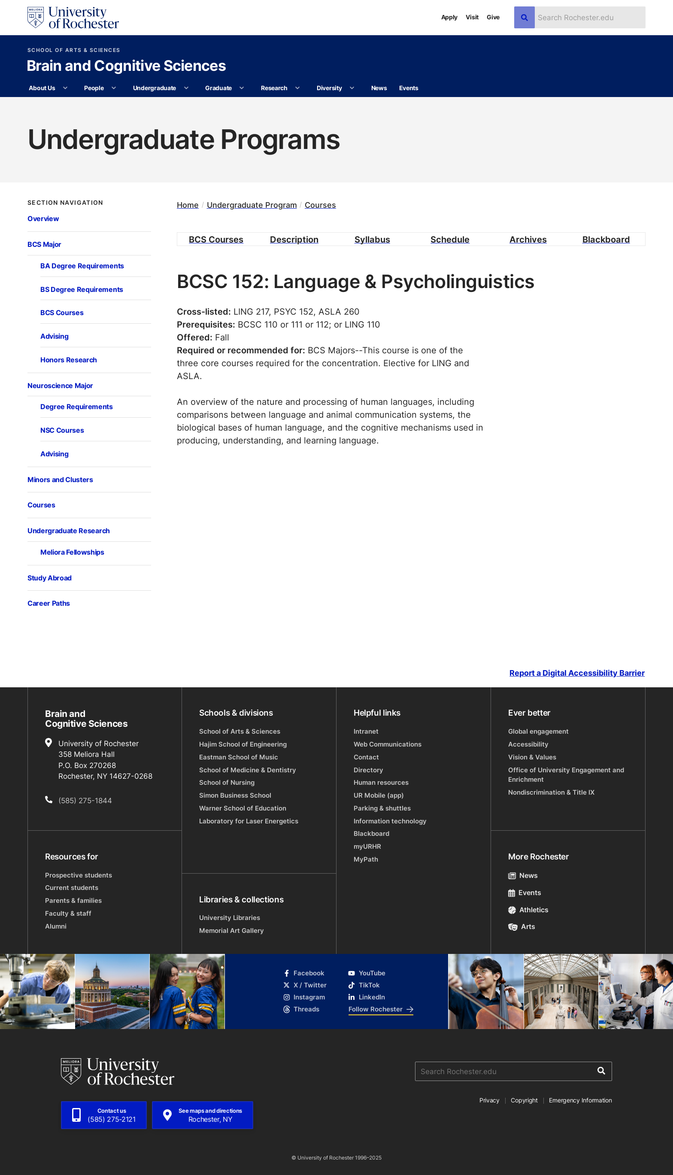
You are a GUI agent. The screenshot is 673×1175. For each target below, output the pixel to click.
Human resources (381, 782)
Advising (54, 336)
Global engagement (538, 731)
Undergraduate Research (68, 530)
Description (294, 239)
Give (493, 17)
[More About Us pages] (65, 88)
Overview (43, 218)
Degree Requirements (76, 406)
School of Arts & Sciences (74, 50)
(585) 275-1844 (85, 800)
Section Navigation (65, 203)
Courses (41, 505)
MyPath (366, 859)
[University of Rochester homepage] (73, 17)
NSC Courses (62, 430)
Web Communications (387, 744)
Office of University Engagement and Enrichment (566, 774)
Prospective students (78, 875)
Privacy (489, 1100)
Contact (366, 757)
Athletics (528, 909)
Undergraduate (154, 88)
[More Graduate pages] (241, 88)
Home (188, 205)
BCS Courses (61, 312)
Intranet (366, 731)
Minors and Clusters (60, 479)
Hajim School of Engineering (243, 744)
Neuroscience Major (60, 385)
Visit (472, 17)
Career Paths (48, 603)
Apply (449, 17)
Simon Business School (235, 795)
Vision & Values (532, 757)
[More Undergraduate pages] (186, 88)
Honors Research (68, 359)
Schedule (450, 239)
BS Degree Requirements (81, 289)
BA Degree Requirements (82, 265)
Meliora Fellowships (72, 552)
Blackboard (606, 239)
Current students (71, 887)
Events (408, 88)
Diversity (329, 88)
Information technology (390, 821)
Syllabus (372, 239)
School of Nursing (227, 782)
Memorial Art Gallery (231, 930)
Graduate (218, 88)
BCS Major (44, 244)
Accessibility (528, 744)
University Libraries (229, 917)
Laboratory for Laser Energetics (248, 821)
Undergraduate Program (252, 205)
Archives (528, 239)
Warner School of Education (242, 808)
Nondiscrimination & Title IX (551, 792)
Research (274, 88)
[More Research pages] (297, 88)
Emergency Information (580, 1100)
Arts (521, 926)
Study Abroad (49, 578)
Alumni (56, 926)
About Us (42, 88)
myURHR (367, 846)
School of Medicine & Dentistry (247, 769)
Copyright (524, 1100)
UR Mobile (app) (379, 795)
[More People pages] (113, 88)
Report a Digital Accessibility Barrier (577, 672)
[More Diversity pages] (352, 88)
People (93, 88)
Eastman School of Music (238, 757)
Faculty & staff (68, 913)
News (379, 88)
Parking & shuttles (382, 808)
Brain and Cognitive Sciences (126, 67)
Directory (368, 769)
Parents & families (73, 900)
